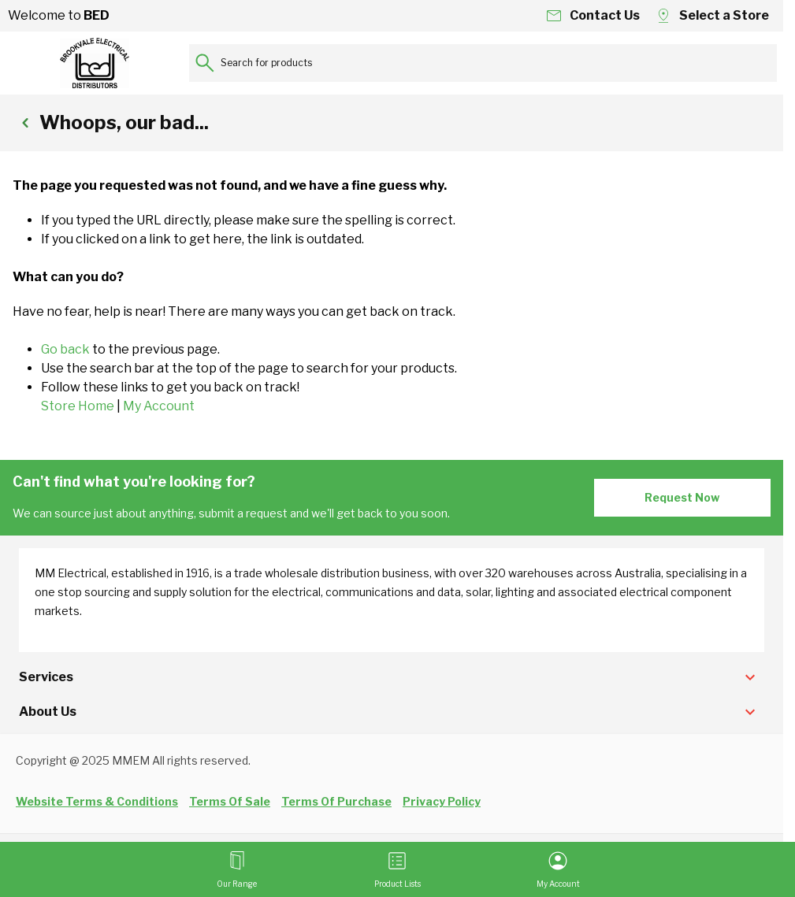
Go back (65, 349)
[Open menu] (237, 869)
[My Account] (558, 869)
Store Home (77, 405)
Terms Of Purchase (336, 801)
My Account (159, 405)
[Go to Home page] (94, 63)
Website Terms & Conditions (97, 801)
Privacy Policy (442, 801)
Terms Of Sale (229, 801)
